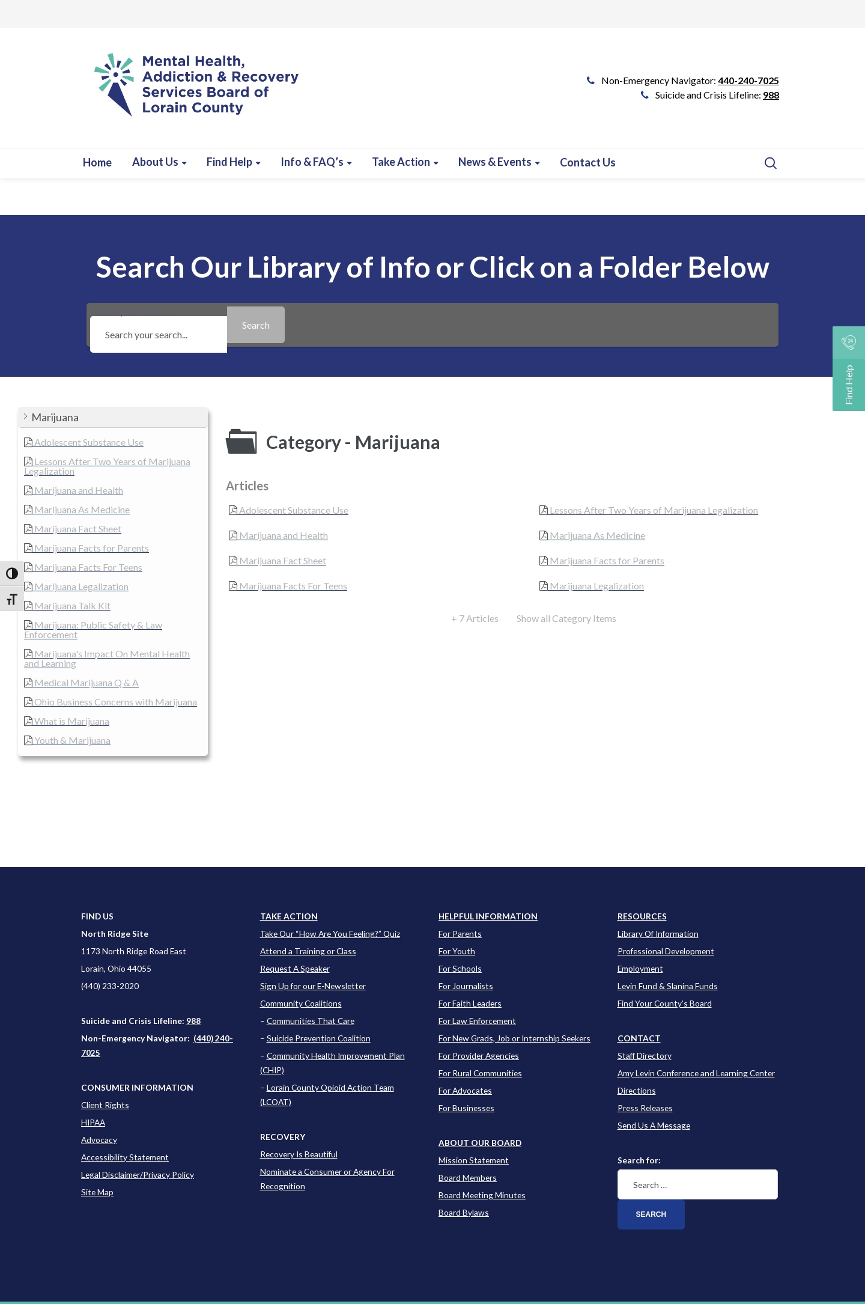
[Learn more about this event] (316, 162)
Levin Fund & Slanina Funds (668, 986)
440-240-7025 (748, 80)
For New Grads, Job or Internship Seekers (514, 1038)
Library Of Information (658, 933)
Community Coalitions (301, 1003)
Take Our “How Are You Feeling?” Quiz (330, 933)
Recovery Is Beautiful (299, 1154)
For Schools (460, 968)
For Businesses (466, 1108)
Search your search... (158, 324)
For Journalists (466, 986)
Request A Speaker (295, 968)
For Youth (457, 951)
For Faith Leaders (470, 1003)
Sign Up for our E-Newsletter (313, 986)
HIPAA (93, 1122)
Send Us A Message (654, 1125)
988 (771, 94)
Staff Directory (645, 1055)
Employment (640, 968)
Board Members (468, 1177)
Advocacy (99, 1140)
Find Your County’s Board (665, 1003)
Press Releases (645, 1108)
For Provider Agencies (479, 1055)
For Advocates (465, 1090)
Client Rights (105, 1105)
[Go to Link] (191, 94)
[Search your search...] (158, 334)
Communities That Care (310, 1021)
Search (651, 1214)
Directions (637, 1090)
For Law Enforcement (477, 1021)
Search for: (639, 1160)
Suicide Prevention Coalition (319, 1038)
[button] (113, 417)
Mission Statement (474, 1160)
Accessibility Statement (125, 1157)
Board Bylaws (464, 1212)
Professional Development (666, 951)
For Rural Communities (480, 1073)
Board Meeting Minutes (482, 1195)
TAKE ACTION (289, 916)
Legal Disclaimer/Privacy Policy (137, 1174)
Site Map (97, 1192)
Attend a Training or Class (308, 951)
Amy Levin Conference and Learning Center (696, 1073)
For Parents (460, 933)
